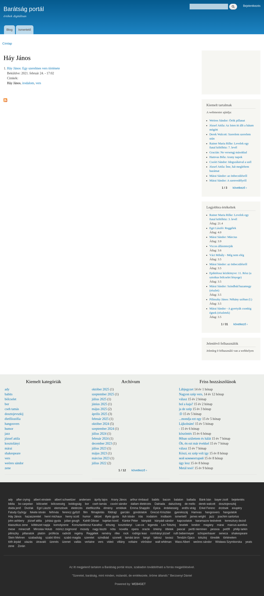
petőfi (226, 529)
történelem (230, 537)
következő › (240, 187)
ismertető (180, 516)
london (196, 525)
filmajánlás (98, 512)
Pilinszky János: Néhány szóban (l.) (231, 299)
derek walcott (207, 503)
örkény (157, 529)
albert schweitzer (65, 499)
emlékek (121, 508)
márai (8, 448)
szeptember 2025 (103, 394)
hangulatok (230, 512)
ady (7, 389)
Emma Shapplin (140, 508)
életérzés (77, 508)
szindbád (103, 537)
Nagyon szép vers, (191, 394)
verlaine (89, 541)
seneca (223, 533)
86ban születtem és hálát (195, 438)
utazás (28, 541)
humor (9, 428)
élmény (108, 508)
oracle (146, 529)
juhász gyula (53, 520)
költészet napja (40, 525)
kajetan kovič (110, 520)
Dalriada (160, 503)
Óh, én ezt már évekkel (194, 443)
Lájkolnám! (186, 424)
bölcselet (10, 399)
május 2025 (99, 409)
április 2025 (100, 414)
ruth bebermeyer (184, 533)
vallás (77, 541)
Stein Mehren (16, 537)
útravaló (41, 541)
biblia (11, 503)
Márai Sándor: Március (223, 237)
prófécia (54, 533)
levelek (183, 525)
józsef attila (12, 438)
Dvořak (29, 508)
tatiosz (158, 537)
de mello (190, 503)
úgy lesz (184, 463)
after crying (23, 499)
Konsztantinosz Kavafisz (87, 525)
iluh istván (128, 516)
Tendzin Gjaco (186, 537)
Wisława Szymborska (228, 541)
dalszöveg (175, 503)
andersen (85, 499)
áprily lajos (101, 499)
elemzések (61, 508)
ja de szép (185, 409)
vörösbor (146, 541)
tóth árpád (14, 541)
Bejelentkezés (251, 6)
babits (8, 394)
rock (126, 533)
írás (140, 516)
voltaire (132, 541)
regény (78, 533)
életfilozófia (13, 419)
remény (106, 533)
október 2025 (100, 389)
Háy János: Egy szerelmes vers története (33, 68)
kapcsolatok (184, 520)
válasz (183, 399)
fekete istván (38, 512)
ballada (191, 499)
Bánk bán (205, 499)
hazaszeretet (33, 516)
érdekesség (171, 508)
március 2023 (101, 458)
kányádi (146, 520)
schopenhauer (206, 533)
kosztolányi (12, 443)
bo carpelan (25, 503)
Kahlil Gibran (91, 520)
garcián (125, 512)
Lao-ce (140, 525)
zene (8, 468)
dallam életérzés (141, 503)
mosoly (84, 529)
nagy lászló (100, 529)
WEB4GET (139, 584)
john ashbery (16, 520)
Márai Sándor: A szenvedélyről (228, 180)
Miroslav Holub (43, 529)
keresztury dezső (235, 520)
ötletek (169, 529)
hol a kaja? (186, 404)
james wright (198, 516)
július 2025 (99, 399)
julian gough (72, 520)
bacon (166, 499)
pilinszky (13, 533)
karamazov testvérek (208, 520)
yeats (248, 541)
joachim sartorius (228, 516)
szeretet (89, 537)
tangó (146, 537)
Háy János (14, 83)
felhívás (54, 512)
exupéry (237, 508)
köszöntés (185, 433)
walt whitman (163, 541)
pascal (181, 529)
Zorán (21, 546)
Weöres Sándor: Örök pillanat (227, 120)
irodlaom (166, 516)
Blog (9, 29)
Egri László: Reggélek (223, 228)
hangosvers (12, 424)
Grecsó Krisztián (160, 512)
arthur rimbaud (139, 499)
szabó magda (72, 537)
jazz (7, 433)
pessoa (215, 529)
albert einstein (42, 499)
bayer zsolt (221, 499)
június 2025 (99, 404)
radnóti (66, 533)
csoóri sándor (118, 503)
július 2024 (99, 433)
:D (180, 414)
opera (135, 529)
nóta (113, 529)
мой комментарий (191, 458)
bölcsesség (58, 503)
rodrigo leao (139, 533)
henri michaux (53, 516)
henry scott (72, 516)
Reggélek (92, 533)
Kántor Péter (130, 520)
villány (121, 541)
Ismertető (24, 29)
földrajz (112, 512)
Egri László (44, 508)
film (85, 512)
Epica (156, 508)
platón (41, 533)
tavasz (169, 537)
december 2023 (102, 443)
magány (208, 525)
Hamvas (196, 512)
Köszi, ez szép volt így (194, 453)
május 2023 (99, 453)
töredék (215, 537)
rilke (117, 533)
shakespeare (13, 453)
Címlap (7, 43)
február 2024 (100, 438)
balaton (178, 499)
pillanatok (28, 533)
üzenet (66, 541)
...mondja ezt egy (190, 419)
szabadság (35, 537)
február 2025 (100, 419)
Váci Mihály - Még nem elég (227, 255)
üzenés (54, 541)
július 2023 (99, 448)
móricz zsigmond (66, 529)
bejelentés (238, 499)
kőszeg (110, 525)
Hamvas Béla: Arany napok (226, 157)
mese (11, 529)
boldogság (75, 503)
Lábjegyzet (186, 389)
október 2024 (100, 424)
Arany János (119, 499)
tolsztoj (202, 537)
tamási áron (132, 537)
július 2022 (99, 463)
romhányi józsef (160, 533)
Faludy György (17, 512)
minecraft (24, 529)
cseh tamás (12, 409)
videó (110, 541)
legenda (153, 525)
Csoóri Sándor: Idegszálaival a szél (231, 162)
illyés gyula (112, 516)
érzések (223, 508)
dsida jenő (14, 508)
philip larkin (240, 529)
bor (7, 404)
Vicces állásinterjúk (221, 246)
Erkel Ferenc (207, 508)
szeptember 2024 (103, 428)
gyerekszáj (181, 512)
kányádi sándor (164, 520)
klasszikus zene (18, 525)
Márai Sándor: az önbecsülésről (228, 175)
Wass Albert (182, 541)
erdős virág (189, 508)
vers (38, 83)
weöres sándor (14, 463)
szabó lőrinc (52, 537)
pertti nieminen (197, 529)
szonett (117, 537)
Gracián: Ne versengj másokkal (228, 152)
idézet (97, 516)
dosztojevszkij (14, 414)
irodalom (28, 83)
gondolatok (140, 512)
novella (123, 529)
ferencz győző (71, 512)
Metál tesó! (186, 468)
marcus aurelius (237, 525)
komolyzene (61, 525)
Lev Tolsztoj (168, 525)
